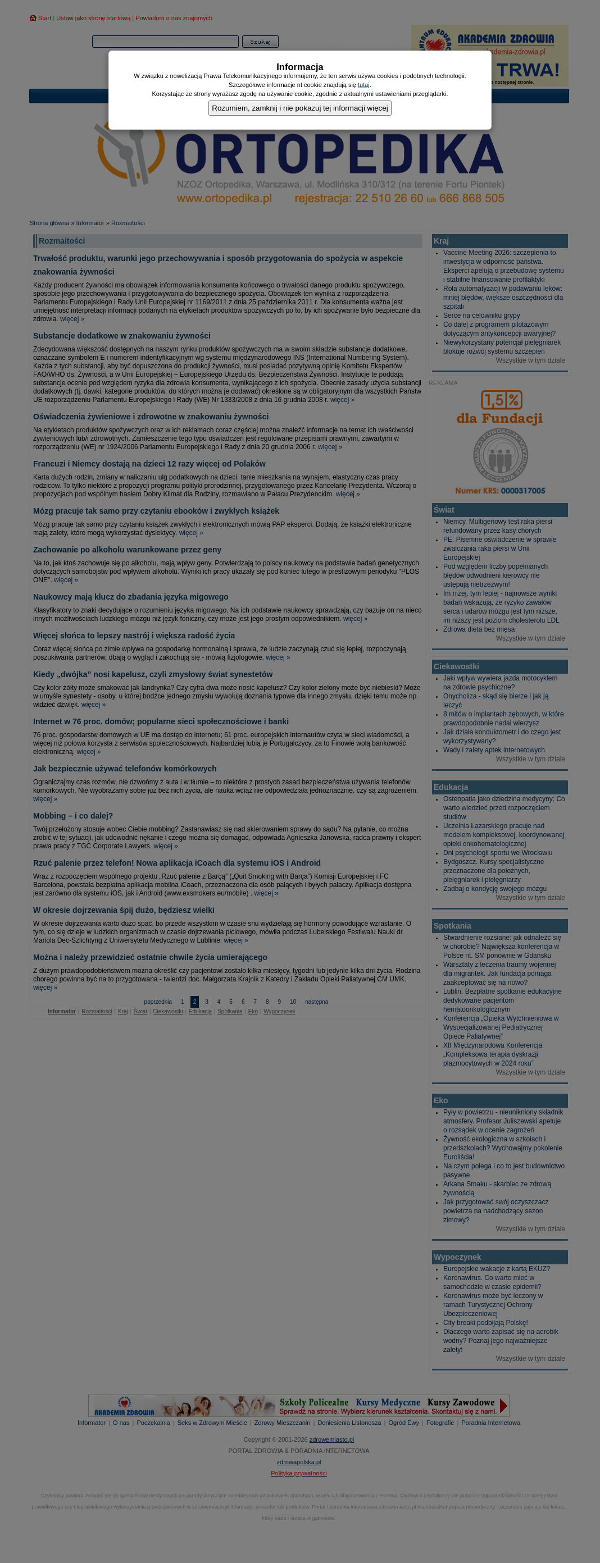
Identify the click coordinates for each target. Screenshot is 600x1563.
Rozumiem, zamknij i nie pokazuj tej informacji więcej (300, 108)
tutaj (364, 84)
